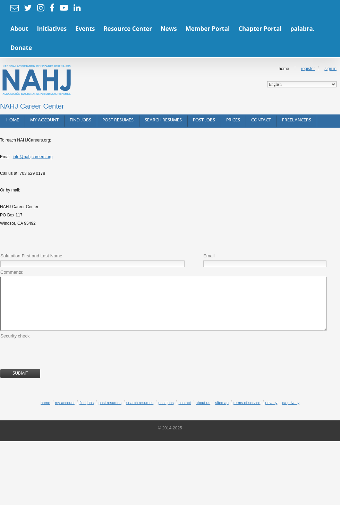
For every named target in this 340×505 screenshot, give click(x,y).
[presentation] (53, 365)
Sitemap (222, 413)
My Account (44, 120)
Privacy (271, 413)
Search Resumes (163, 120)
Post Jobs (204, 120)
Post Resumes (118, 120)
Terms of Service (247, 413)
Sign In (330, 68)
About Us (203, 413)
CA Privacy (290, 413)
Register (308, 68)
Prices (233, 120)
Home (302, 76)
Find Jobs (80, 120)
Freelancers (296, 120)
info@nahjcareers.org (33, 156)
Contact (261, 120)
